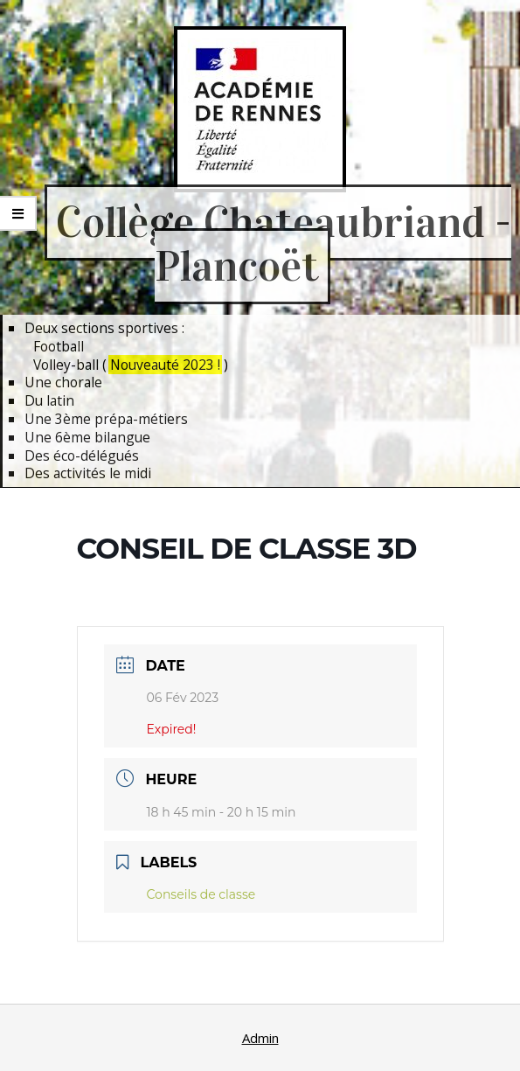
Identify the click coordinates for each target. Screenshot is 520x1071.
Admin (260, 1038)
